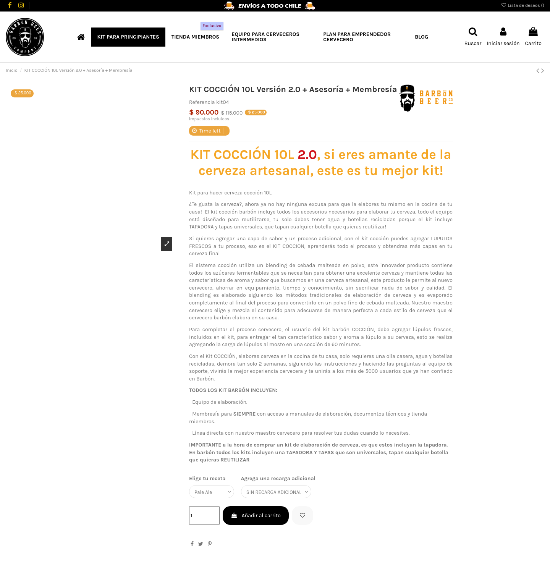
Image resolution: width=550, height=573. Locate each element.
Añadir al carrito (255, 516)
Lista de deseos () (522, 5)
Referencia (202, 102)
